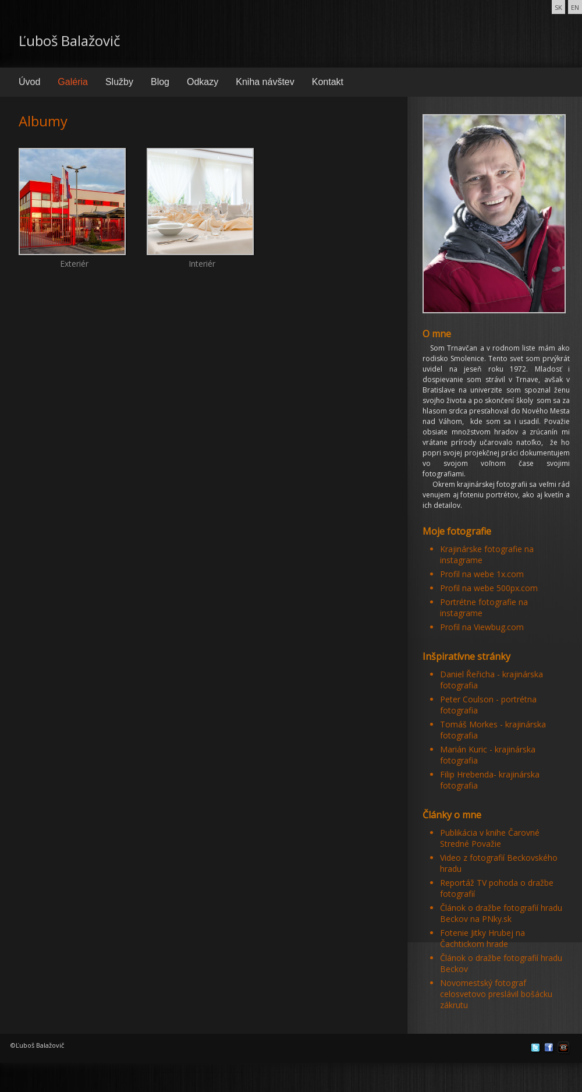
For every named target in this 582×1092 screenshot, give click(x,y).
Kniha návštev (265, 82)
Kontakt (327, 82)
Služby (119, 82)
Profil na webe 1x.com (482, 573)
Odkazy (202, 82)
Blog (160, 82)
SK (558, 7)
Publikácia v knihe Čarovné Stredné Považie (490, 838)
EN (575, 7)
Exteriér (72, 188)
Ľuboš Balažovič (69, 40)
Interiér (200, 188)
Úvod (29, 82)
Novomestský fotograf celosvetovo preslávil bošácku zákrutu (496, 993)
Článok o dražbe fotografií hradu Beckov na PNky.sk (501, 913)
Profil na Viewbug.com (482, 626)
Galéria (73, 82)
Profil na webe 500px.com (489, 587)
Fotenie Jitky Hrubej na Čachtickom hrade (482, 938)
